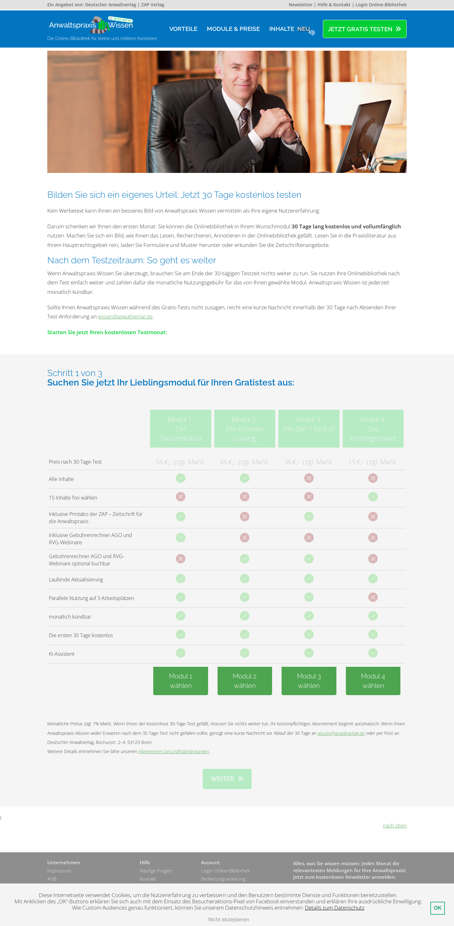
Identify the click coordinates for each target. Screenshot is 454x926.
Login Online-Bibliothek (381, 5)
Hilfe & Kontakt (334, 5)
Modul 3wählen (309, 680)
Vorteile (183, 28)
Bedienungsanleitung (223, 879)
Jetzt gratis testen (360, 29)
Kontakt (148, 879)
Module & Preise (233, 28)
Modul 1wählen (180, 680)
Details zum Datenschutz (334, 907)
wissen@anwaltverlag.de (127, 316)
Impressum (59, 871)
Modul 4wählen (373, 680)
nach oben (394, 825)
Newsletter (300, 5)
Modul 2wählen (245, 680)
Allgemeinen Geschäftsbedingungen (173, 751)
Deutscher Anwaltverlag (110, 5)
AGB (51, 879)
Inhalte (290, 28)
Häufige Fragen (156, 871)
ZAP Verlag (152, 5)
